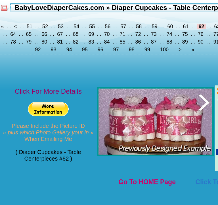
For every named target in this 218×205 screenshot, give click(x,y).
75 (185, 34)
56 (107, 26)
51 (29, 26)
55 (92, 26)
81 (60, 42)
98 (131, 49)
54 (76, 26)
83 (91, 42)
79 (28, 42)
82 (75, 42)
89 (185, 42)
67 (60, 34)
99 (147, 49)
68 (75, 34)
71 (122, 34)
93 (53, 49)
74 (169, 34)
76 (200, 34)
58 (139, 26)
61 (185, 26)
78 (13, 42)
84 (106, 42)
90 (200, 42)
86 (138, 42)
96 (100, 49)
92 (38, 49)
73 (154, 34)
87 (154, 42)
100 (164, 49)
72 (138, 34)
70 (106, 34)
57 (123, 26)
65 (28, 34)
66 (44, 34)
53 (60, 26)
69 (91, 34)
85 (122, 42)
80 (44, 42)
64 (13, 34)
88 (169, 42)
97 (116, 49)
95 (85, 49)
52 (45, 26)
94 (69, 49)
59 (154, 26)
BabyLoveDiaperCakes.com (59, 7)
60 (170, 26)
